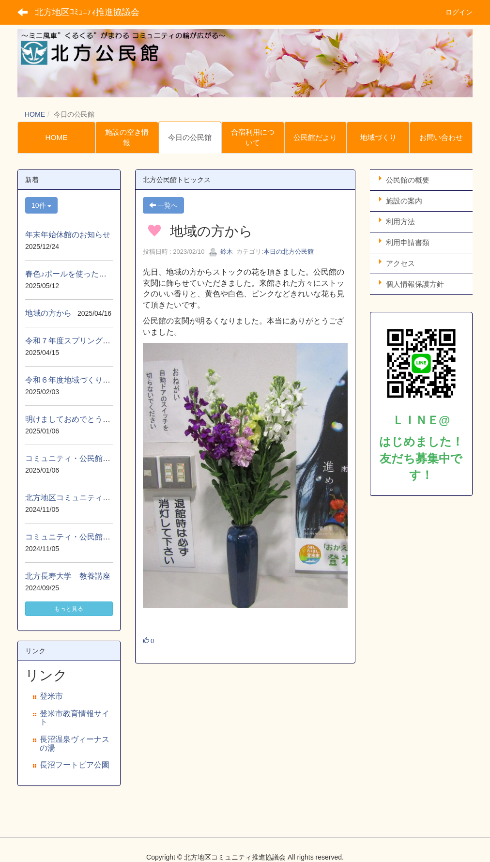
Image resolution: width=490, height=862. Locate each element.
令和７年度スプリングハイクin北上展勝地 (97, 341)
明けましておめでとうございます (83, 419)
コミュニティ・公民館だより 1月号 (89, 458)
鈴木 (220, 251)
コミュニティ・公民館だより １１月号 (95, 537)
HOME (35, 114)
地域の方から (48, 313)
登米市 (51, 696)
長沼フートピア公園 (74, 765)
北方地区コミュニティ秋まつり (79, 497)
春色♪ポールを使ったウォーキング (85, 274)
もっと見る (68, 608)
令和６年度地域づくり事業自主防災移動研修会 (106, 380)
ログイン (459, 12)
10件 (41, 205)
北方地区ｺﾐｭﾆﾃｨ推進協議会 (87, 12)
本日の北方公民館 (288, 251)
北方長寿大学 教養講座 (67, 576)
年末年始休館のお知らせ (67, 235)
